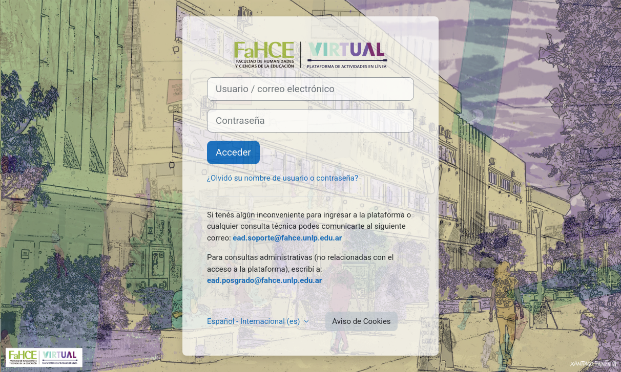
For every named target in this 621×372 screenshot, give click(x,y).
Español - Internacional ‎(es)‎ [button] (254, 321)
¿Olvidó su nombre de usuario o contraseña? (282, 178)
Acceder (233, 152)
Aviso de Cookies (361, 321)
